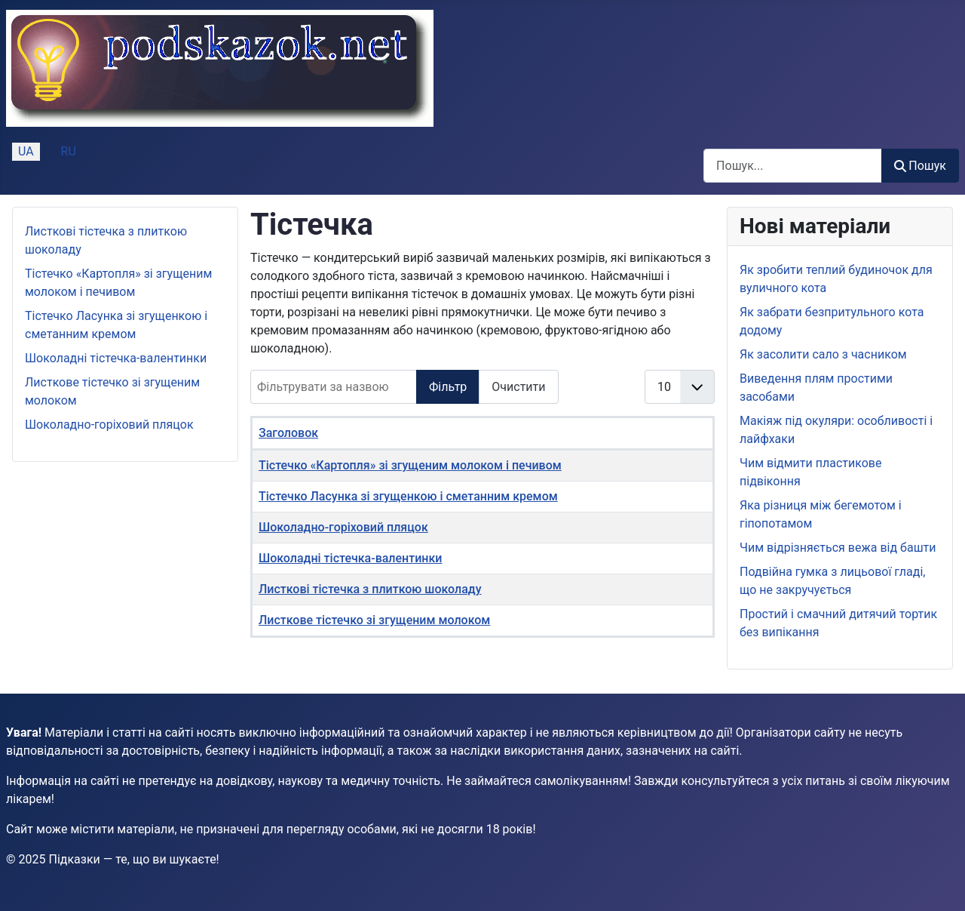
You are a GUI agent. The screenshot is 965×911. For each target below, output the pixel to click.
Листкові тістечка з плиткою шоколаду (370, 589)
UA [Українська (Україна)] (26, 151)
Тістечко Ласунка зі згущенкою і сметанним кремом (408, 496)
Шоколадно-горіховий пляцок (109, 424)
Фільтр (448, 387)
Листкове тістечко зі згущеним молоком (374, 620)
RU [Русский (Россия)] (68, 151)
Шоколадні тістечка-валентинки (116, 358)
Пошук (920, 166)
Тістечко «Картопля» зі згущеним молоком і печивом (410, 465)
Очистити (518, 387)
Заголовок (288, 433)
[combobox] (792, 166)
